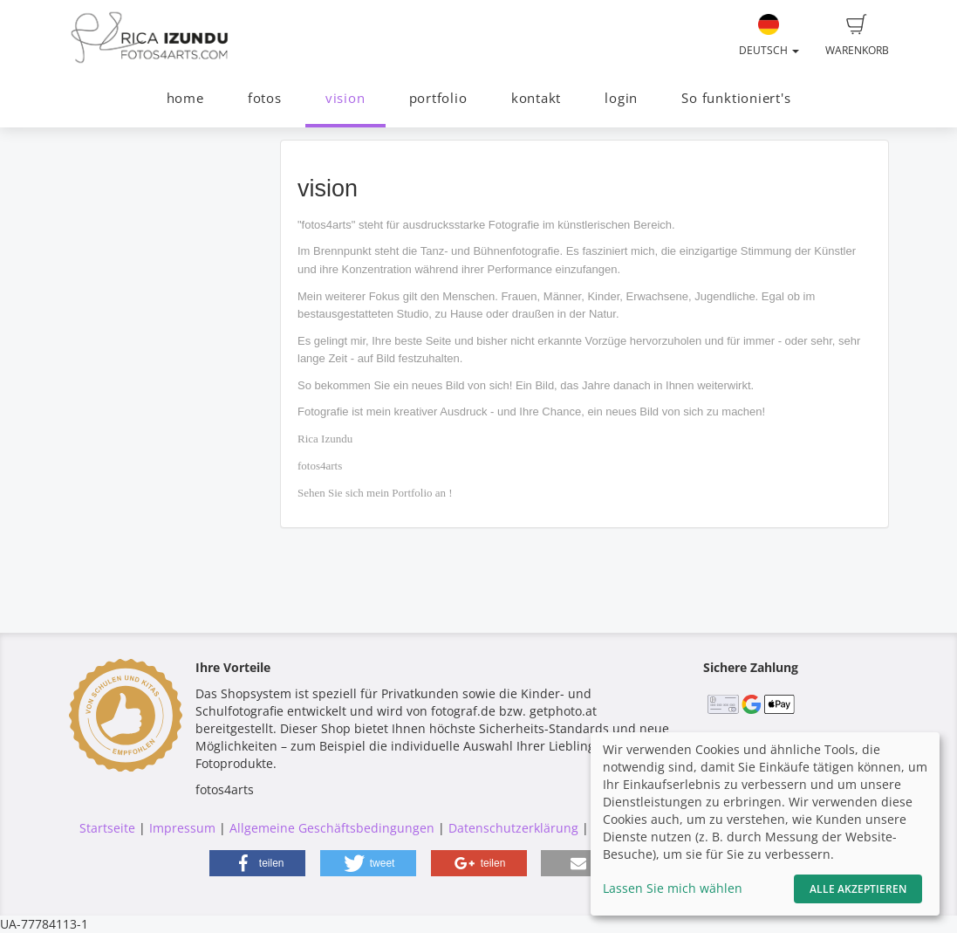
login (621, 98)
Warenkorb (857, 36)
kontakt (536, 98)
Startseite (107, 828)
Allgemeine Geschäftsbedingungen (331, 828)
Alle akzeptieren (858, 889)
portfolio (438, 98)
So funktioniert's (735, 98)
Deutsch (769, 36)
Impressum (182, 828)
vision (345, 98)
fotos (265, 98)
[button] (257, 863)
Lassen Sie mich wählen (672, 888)
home (185, 98)
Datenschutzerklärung (513, 828)
